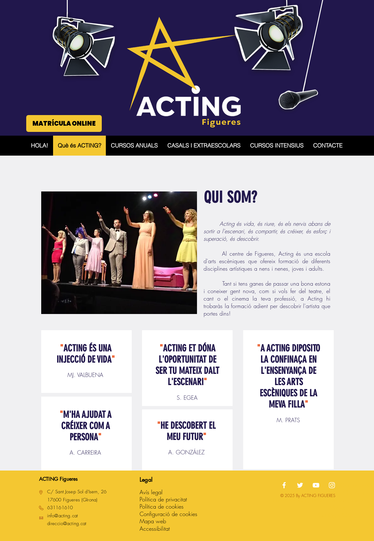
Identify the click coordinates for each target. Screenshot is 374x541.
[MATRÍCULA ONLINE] (64, 123)
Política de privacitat (163, 499)
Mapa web (153, 521)
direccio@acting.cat (66, 523)
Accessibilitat (155, 528)
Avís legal (151, 492)
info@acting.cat (62, 516)
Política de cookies (162, 506)
